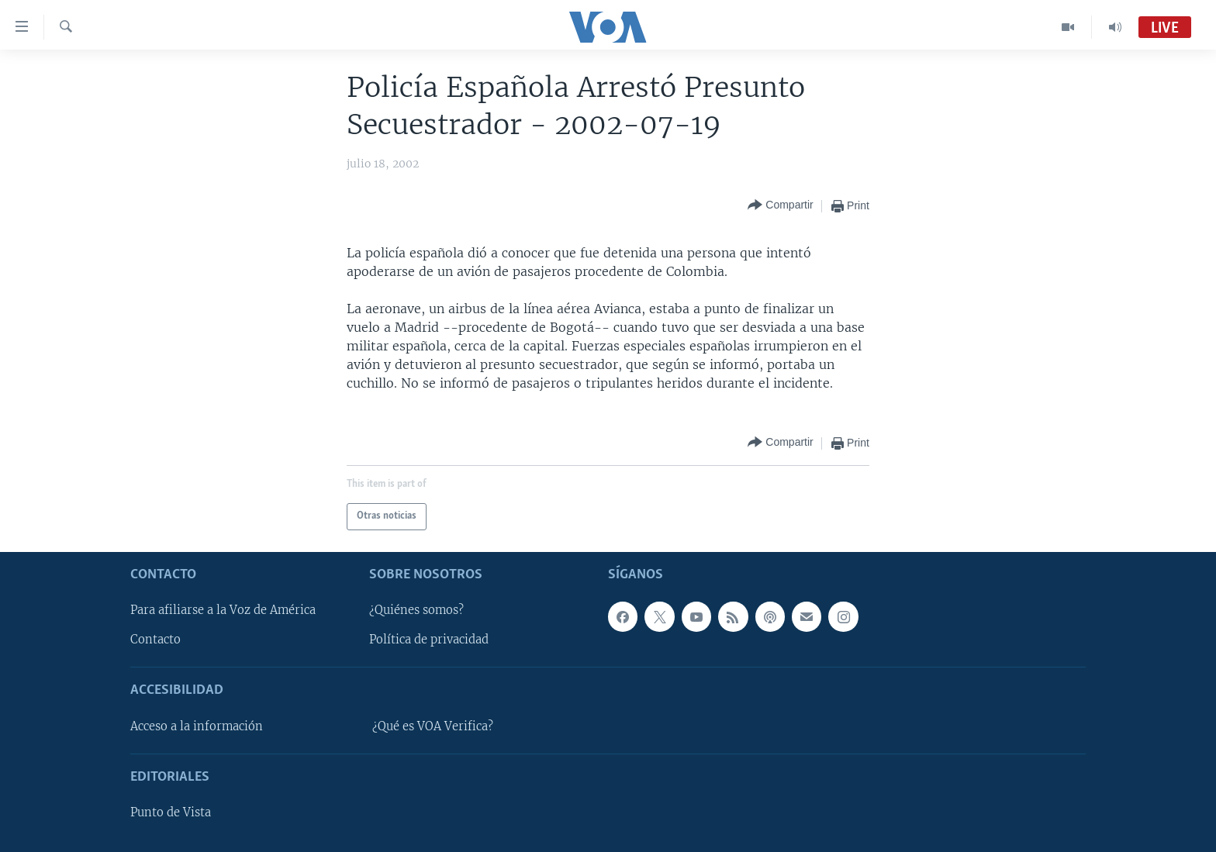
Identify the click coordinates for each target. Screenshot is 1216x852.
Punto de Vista (170, 812)
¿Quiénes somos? (416, 610)
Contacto (155, 640)
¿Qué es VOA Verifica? (432, 726)
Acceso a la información (196, 726)
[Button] (780, 206)
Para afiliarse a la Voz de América (223, 610)
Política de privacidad (429, 640)
